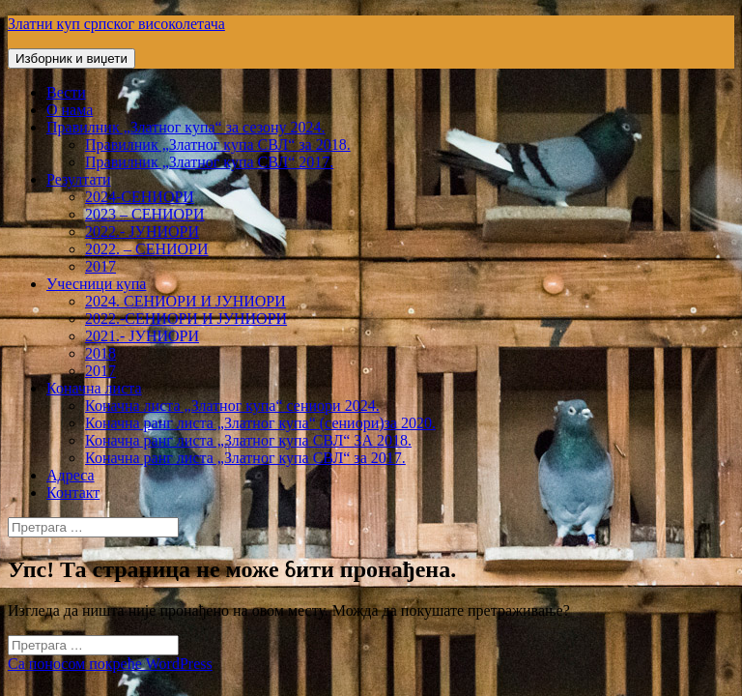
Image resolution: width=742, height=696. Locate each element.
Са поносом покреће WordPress (110, 663)
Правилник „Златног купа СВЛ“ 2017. (209, 162)
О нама (69, 110)
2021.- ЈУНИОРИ (142, 336)
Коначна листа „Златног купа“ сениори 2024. (232, 405)
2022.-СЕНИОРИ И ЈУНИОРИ (186, 318)
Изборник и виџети (71, 58)
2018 (100, 353)
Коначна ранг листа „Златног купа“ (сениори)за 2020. (260, 423)
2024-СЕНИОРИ (139, 196)
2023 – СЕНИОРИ (145, 214)
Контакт (73, 492)
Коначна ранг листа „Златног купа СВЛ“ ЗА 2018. (248, 440)
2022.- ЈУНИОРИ (142, 231)
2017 (100, 266)
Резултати (78, 179)
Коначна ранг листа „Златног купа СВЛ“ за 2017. (245, 458)
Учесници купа (96, 284)
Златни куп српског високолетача (116, 23)
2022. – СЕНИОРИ (147, 249)
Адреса (70, 475)
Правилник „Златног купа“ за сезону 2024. (185, 127)
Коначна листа (94, 388)
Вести (66, 92)
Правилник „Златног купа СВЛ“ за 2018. (218, 144)
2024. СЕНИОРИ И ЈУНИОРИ (185, 301)
